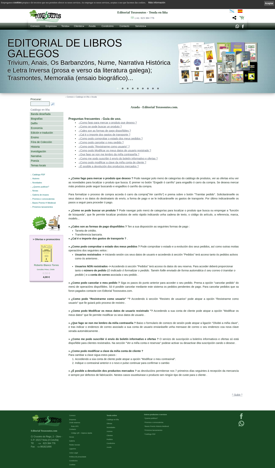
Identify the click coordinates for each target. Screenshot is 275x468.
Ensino (35, 137)
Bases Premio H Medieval (44, 203)
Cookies (72, 464)
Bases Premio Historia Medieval (157, 426)
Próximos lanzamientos (153, 430)
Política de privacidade (77, 457)
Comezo (34, 26)
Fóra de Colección (41, 142)
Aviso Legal (73, 453)
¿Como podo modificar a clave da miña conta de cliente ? (112, 162)
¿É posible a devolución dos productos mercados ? (109, 166)
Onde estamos (74, 422)
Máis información (156, 2)
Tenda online (112, 415)
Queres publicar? (151, 418)
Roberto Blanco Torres (46, 265)
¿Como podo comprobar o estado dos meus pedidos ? (111, 138)
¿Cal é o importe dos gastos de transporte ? (104, 134)
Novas (35, 191)
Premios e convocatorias (43, 199)
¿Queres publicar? (40, 187)
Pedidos (110, 439)
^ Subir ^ (237, 394)
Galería (72, 441)
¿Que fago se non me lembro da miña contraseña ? (109, 154)
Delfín (34, 123)
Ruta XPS (75, 426)
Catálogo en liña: (40, 109)
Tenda (64, 26)
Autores (35, 178)
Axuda (92, 26)
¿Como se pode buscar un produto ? (100, 126)
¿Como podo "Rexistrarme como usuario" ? (104, 146)
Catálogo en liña (82, 97)
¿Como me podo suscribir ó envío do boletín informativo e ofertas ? (118, 158)
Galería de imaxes (40, 195)
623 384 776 (144, 18)
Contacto (124, 26)
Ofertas (109, 423)
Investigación (38, 151)
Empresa (50, 26)
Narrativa (36, 156)
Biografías (36, 118)
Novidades (37, 182)
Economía (36, 128)
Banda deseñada (41, 114)
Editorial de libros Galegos (64, 48)
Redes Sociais (74, 445)
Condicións (108, 26)
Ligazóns (72, 448)
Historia (35, 146)
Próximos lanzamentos (42, 207)
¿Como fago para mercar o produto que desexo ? (108, 122)
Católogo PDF (150, 434)
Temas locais (38, 165)
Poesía (35, 160)
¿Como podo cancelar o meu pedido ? (101, 142)
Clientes (78, 26)
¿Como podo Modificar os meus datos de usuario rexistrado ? (115, 150)
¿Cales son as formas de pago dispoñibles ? (105, 130)
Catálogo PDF (38, 174)
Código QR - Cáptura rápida (81, 433)
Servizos (140, 26)
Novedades (111, 427)
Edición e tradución (42, 132)
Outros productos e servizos (155, 414)
